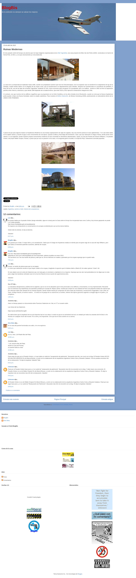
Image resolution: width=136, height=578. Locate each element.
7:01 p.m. (11, 260)
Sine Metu (11, 323)
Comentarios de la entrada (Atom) (62, 404)
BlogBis (9, 7)
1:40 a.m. (11, 297)
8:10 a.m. (11, 319)
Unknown (11, 366)
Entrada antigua (107, 399)
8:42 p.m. (11, 375)
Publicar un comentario (13, 390)
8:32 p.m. (11, 363)
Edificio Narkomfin (62, 96)
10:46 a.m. (11, 350)
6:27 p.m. (11, 236)
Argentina (11, 209)
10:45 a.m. (11, 337)
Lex (9, 218)
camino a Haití (19, 209)
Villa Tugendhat (62, 53)
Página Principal (60, 399)
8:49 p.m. (11, 386)
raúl (9, 332)
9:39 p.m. (11, 280)
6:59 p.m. (11, 247)
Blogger (80, 574)
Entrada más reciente (11, 399)
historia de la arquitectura (31, 209)
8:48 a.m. (11, 328)
